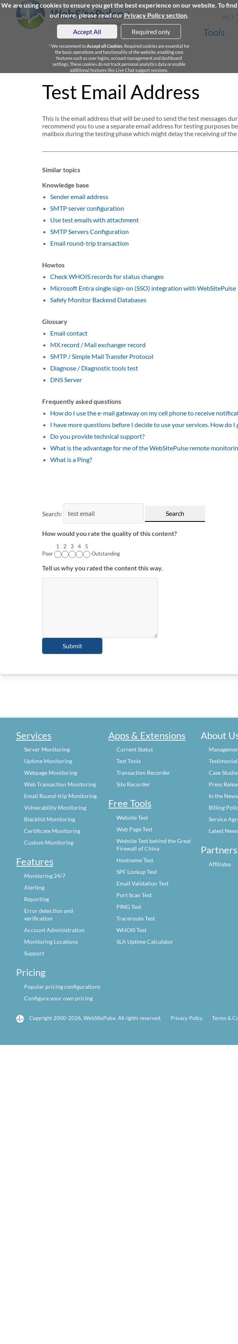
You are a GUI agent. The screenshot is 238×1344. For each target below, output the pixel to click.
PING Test (128, 906)
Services (33, 735)
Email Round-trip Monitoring (60, 795)
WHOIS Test (131, 930)
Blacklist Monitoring (49, 819)
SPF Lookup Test (136, 871)
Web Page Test (134, 829)
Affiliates (220, 864)
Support (34, 953)
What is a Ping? (71, 459)
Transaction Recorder (143, 772)
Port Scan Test (134, 895)
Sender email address (79, 196)
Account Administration (54, 930)
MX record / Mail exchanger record (98, 344)
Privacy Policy (187, 1018)
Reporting (36, 899)
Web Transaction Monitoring (60, 784)
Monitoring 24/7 (44, 875)
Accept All (87, 31)
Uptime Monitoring (48, 761)
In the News (223, 795)
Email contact (68, 333)
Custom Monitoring (48, 842)
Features (34, 861)
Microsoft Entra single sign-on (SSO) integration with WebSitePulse (143, 288)
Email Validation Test (142, 883)
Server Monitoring (47, 749)
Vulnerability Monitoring (55, 807)
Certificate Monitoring (52, 830)
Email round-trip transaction (89, 243)
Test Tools (128, 761)
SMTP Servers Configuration (89, 231)
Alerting (34, 887)
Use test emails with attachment (94, 220)
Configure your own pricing (58, 998)
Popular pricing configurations (62, 986)
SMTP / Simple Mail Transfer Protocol (101, 356)
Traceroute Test (135, 918)
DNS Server (66, 379)
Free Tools (129, 803)
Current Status (134, 749)
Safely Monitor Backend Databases (98, 299)
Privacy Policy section (155, 15)
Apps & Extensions (146, 735)
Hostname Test (134, 860)
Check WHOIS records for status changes (107, 276)
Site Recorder (133, 784)
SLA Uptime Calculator (144, 941)
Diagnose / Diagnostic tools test (94, 368)
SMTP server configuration (87, 208)
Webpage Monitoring (50, 772)
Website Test (132, 817)
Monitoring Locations (51, 941)
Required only (151, 31)
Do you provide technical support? (97, 436)
